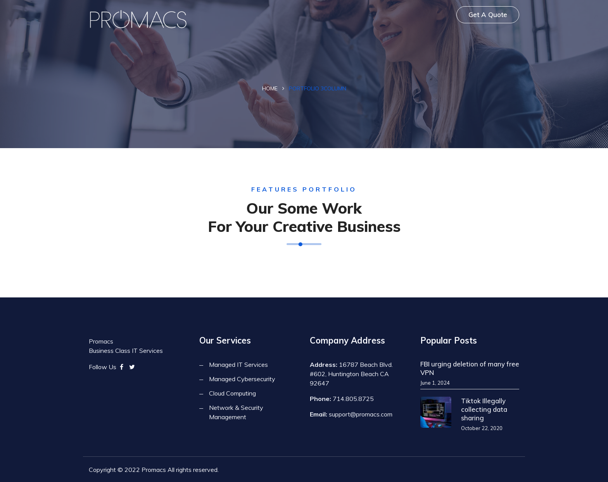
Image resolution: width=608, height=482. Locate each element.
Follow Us (102, 367)
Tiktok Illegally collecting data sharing (484, 409)
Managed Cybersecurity (242, 379)
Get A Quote (487, 14)
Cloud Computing (232, 393)
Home (270, 88)
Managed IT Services (238, 364)
